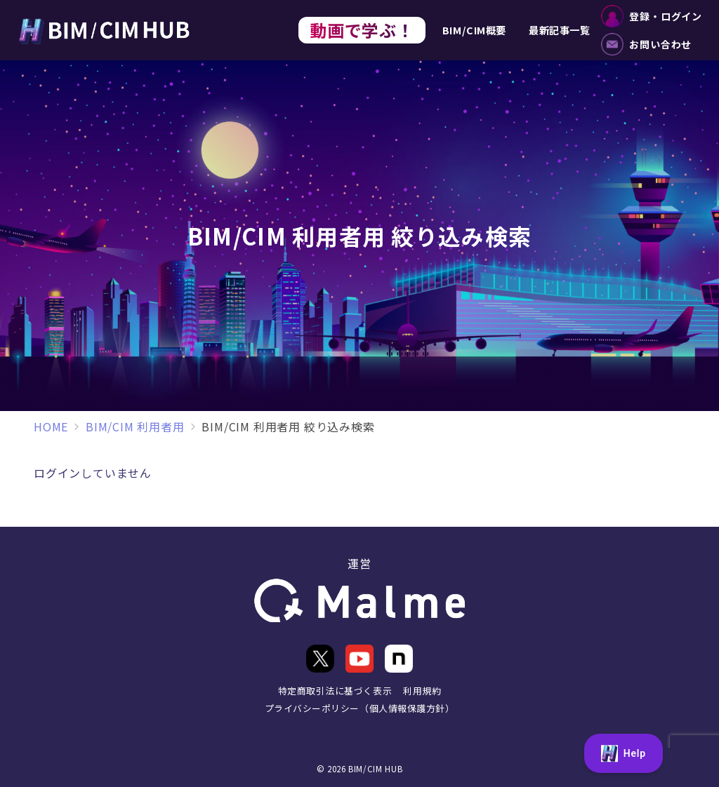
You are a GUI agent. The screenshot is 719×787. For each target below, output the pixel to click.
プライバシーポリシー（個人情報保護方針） (359, 708)
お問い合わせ (646, 44)
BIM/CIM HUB (375, 768)
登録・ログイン (651, 16)
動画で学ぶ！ (362, 30)
